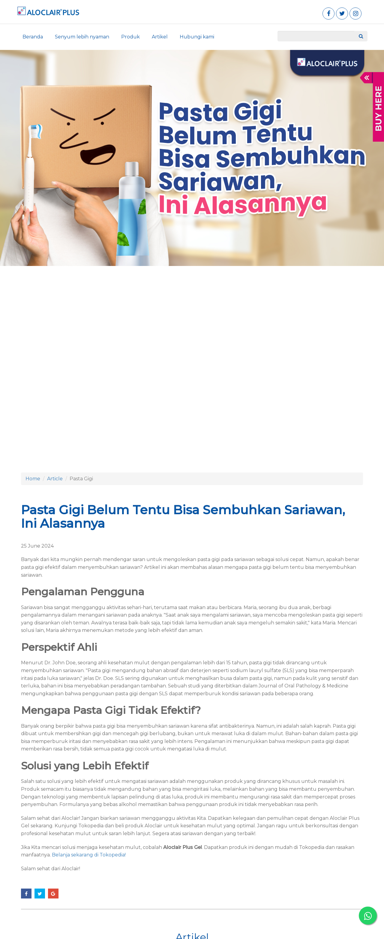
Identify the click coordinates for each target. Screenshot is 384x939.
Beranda (32, 37)
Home (33, 479)
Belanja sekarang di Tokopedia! (88, 855)
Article (55, 479)
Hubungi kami (197, 37)
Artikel (160, 37)
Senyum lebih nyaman (82, 37)
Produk (130, 37)
